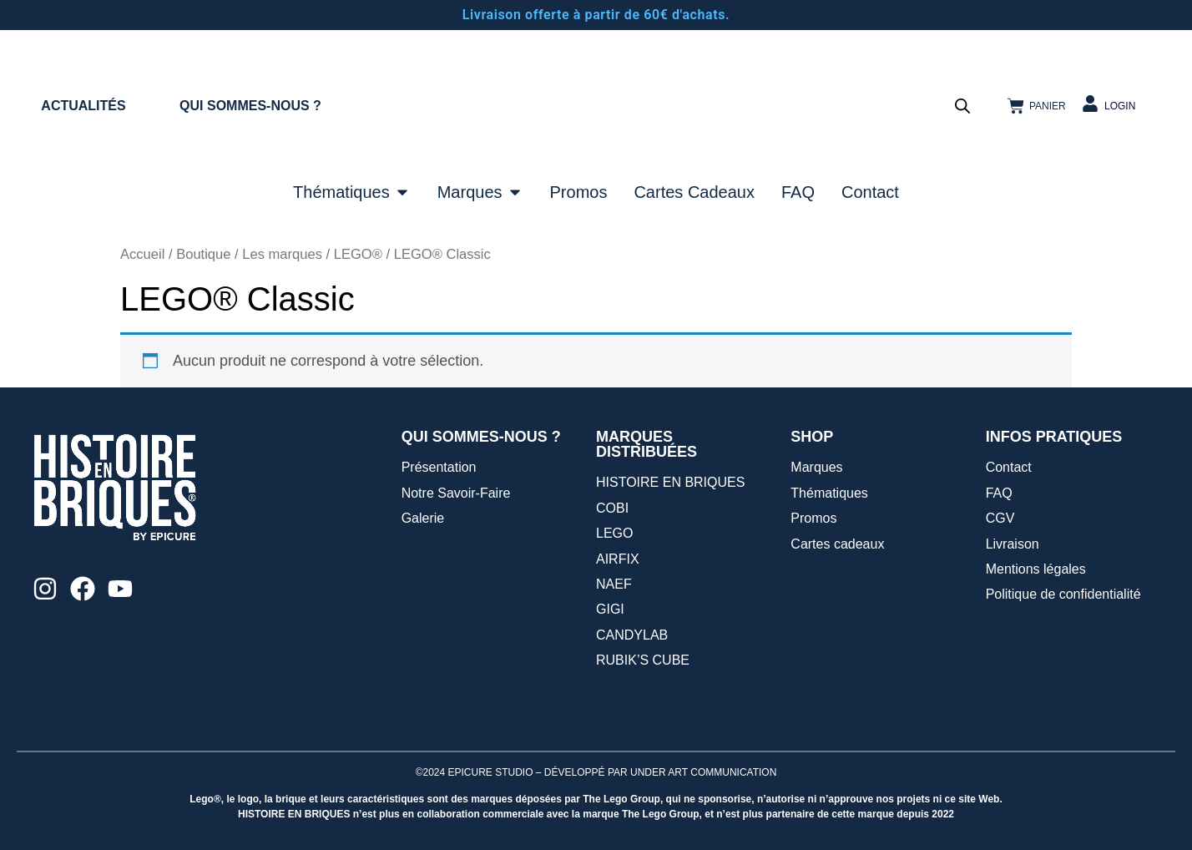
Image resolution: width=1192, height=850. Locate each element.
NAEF (614, 584)
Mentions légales (1036, 569)
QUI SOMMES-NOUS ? (250, 106)
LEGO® (358, 254)
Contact (1009, 467)
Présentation (439, 467)
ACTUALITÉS (83, 106)
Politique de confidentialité (1063, 594)
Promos (813, 518)
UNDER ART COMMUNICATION (703, 772)
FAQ (999, 493)
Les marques (282, 254)
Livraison (1012, 544)
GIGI (610, 609)
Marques (816, 467)
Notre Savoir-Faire (456, 493)
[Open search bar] (962, 106)
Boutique (203, 254)
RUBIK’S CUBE (642, 660)
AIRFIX (617, 559)
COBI (612, 508)
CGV (1000, 518)
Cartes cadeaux (837, 544)
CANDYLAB (632, 635)
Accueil (142, 254)
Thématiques (829, 493)
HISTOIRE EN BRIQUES (670, 482)
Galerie (423, 518)
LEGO (614, 533)
